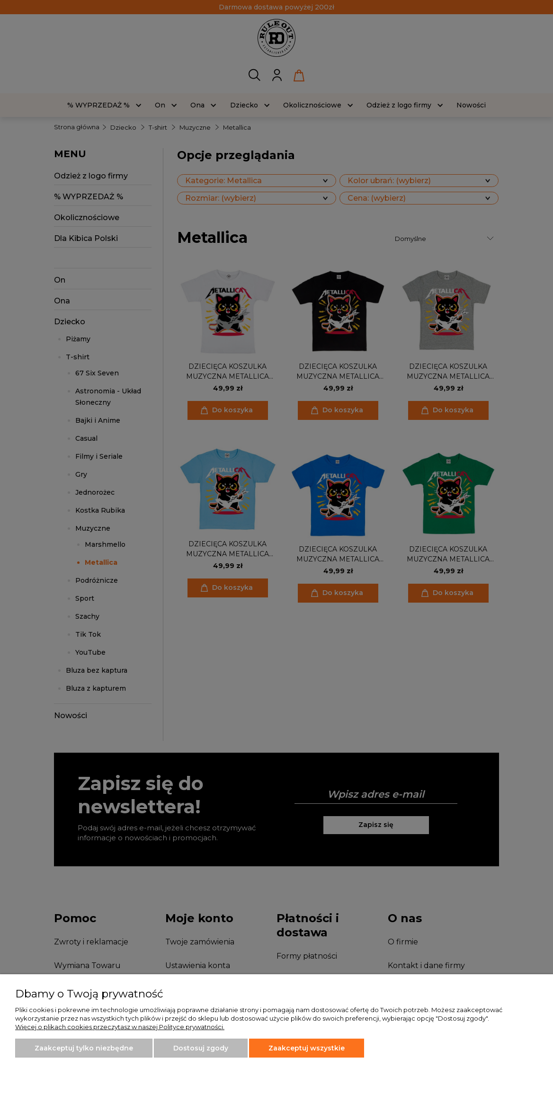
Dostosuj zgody (200, 1048)
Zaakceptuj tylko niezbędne (84, 1048)
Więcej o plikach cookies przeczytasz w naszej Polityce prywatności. (119, 1027)
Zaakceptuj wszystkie (306, 1048)
